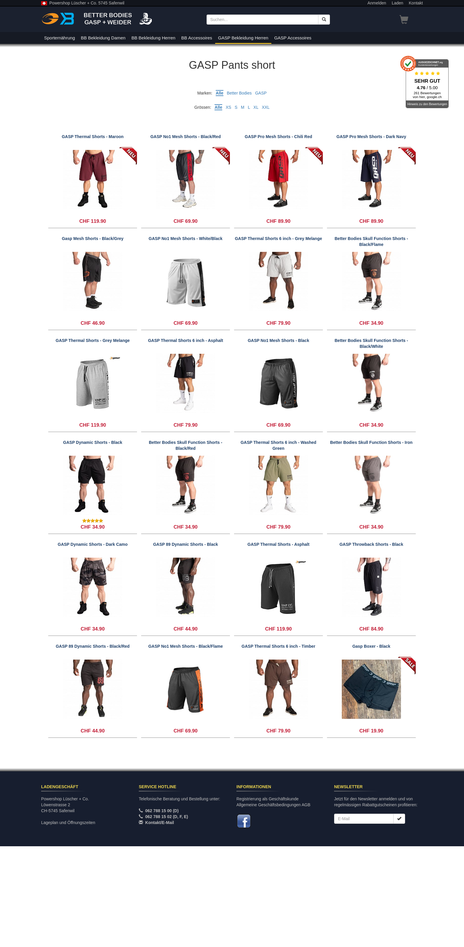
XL (255, 107)
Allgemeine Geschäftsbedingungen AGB (273, 905)
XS (228, 107)
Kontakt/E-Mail (159, 923)
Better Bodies (239, 93)
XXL (266, 107)
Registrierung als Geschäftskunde (267, 899)
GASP (261, 93)
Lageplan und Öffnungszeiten (68, 923)
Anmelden (377, 3)
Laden (397, 3)
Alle (219, 93)
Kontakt (416, 3)
